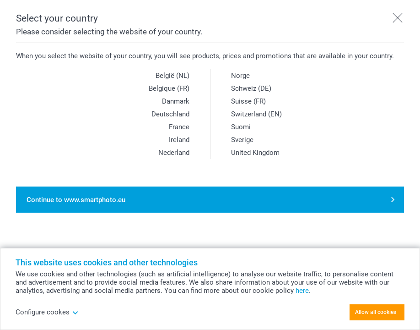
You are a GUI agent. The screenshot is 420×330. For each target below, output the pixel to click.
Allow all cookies (375, 312)
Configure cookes (47, 312)
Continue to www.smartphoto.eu (76, 200)
